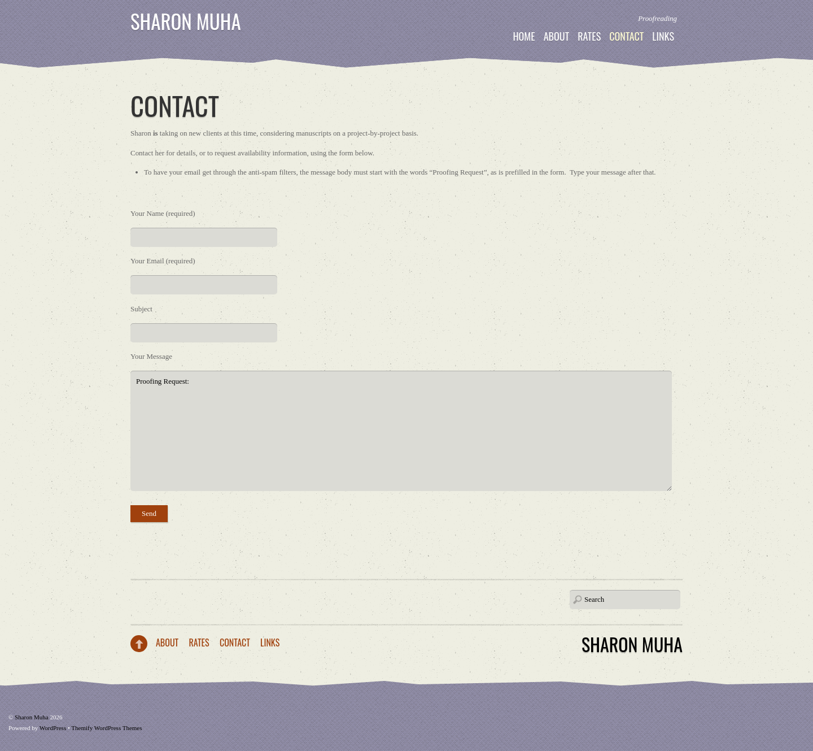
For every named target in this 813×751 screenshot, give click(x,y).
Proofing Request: (401, 430)
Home (524, 36)
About (557, 36)
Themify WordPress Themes (106, 727)
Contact (626, 36)
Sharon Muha (185, 21)
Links (663, 36)
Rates (589, 36)
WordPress (53, 727)
